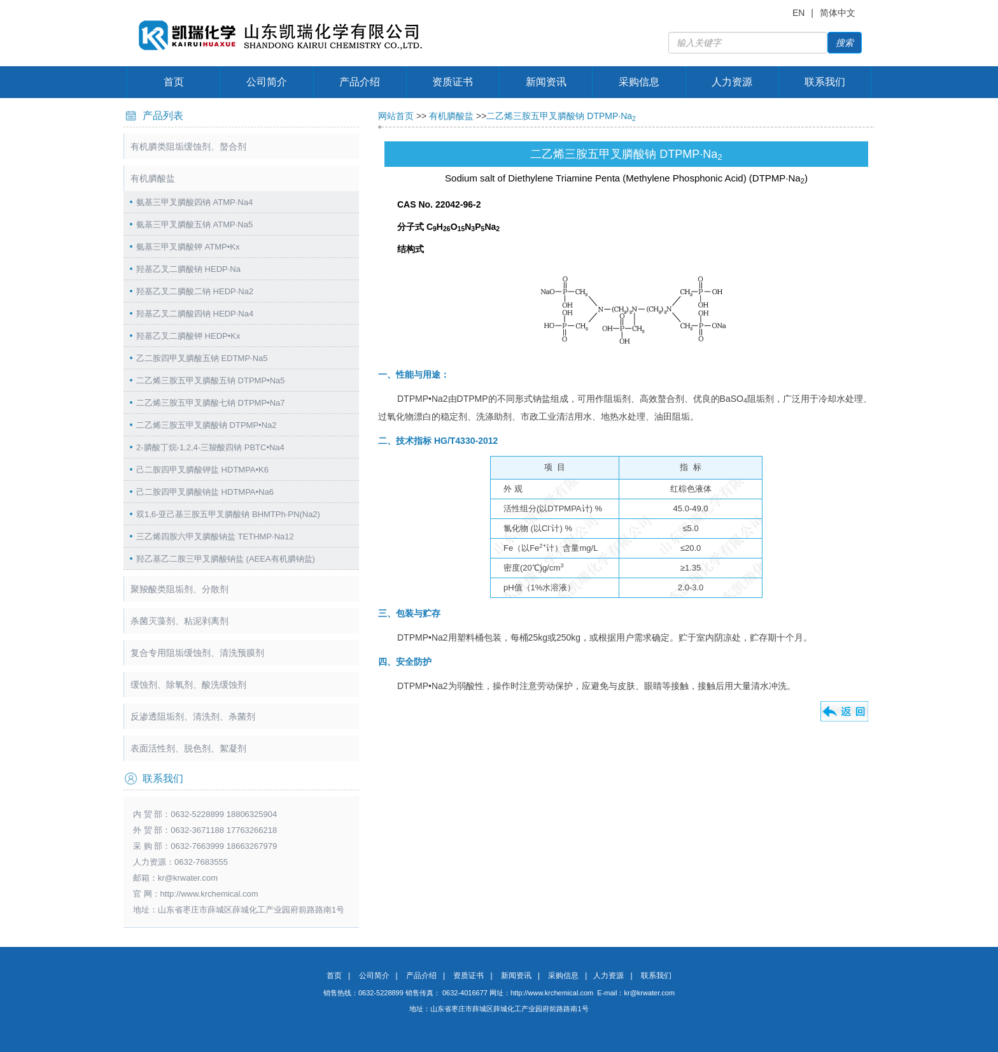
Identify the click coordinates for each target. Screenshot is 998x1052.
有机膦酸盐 (152, 178)
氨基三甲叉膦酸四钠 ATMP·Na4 (194, 202)
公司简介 (266, 81)
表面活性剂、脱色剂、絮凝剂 (188, 748)
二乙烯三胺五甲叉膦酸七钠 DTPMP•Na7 (210, 403)
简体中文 (837, 13)
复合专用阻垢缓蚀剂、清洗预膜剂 (197, 653)
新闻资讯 (546, 81)
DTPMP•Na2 (422, 637)
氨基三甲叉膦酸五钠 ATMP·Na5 (194, 224)
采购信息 (639, 81)
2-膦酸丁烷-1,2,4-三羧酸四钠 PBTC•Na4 (210, 447)
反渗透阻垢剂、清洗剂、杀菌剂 (192, 716)
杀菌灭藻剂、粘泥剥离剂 (179, 621)
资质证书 (452, 81)
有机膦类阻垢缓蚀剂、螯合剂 (188, 146)
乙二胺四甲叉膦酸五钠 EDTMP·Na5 (202, 358)
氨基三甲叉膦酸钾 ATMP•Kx (187, 247)
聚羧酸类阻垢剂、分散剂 (179, 589)
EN (798, 13)
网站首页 (396, 116)
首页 (174, 81)
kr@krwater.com (188, 878)
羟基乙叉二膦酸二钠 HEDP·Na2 (194, 291)
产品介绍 (359, 81)
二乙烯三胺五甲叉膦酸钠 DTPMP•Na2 (206, 425)
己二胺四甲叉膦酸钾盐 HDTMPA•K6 (202, 469)
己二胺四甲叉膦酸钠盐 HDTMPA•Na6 (205, 492)
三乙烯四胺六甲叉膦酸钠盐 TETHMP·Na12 (215, 536)
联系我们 (825, 81)
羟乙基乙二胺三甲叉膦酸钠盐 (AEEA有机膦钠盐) (225, 559)
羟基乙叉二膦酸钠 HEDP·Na (188, 269)
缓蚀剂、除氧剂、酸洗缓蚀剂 (188, 684)
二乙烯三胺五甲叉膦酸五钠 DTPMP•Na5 (210, 380)
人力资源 (732, 81)
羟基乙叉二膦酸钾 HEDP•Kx (188, 336)
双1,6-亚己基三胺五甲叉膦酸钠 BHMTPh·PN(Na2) (228, 514)
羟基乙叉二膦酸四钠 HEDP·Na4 (194, 313)
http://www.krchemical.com (551, 993)
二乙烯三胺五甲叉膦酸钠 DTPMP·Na (561, 116)
